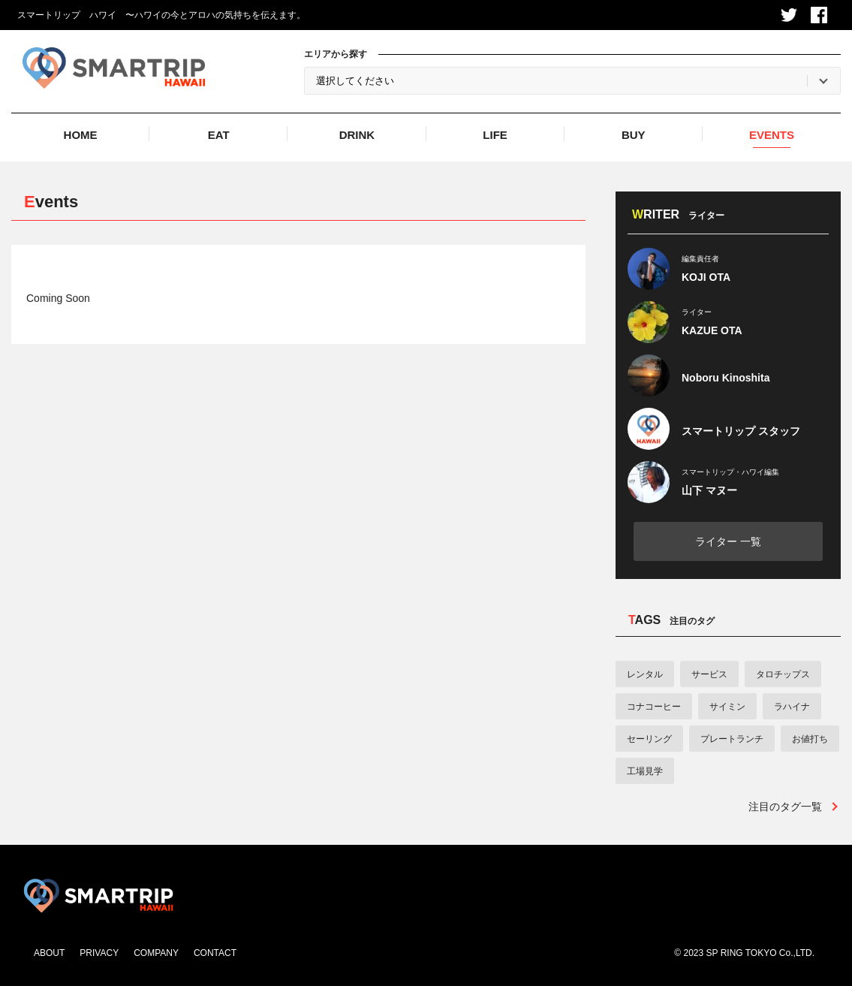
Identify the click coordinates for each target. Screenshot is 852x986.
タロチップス (783, 674)
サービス (709, 674)
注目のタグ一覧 (785, 807)
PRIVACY (99, 953)
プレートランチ (731, 739)
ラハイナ (792, 706)
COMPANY (156, 953)
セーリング (649, 739)
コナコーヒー (654, 706)
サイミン (727, 706)
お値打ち (810, 739)
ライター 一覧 (728, 541)
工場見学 (645, 771)
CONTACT (215, 953)
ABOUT (49, 953)
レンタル (645, 674)
